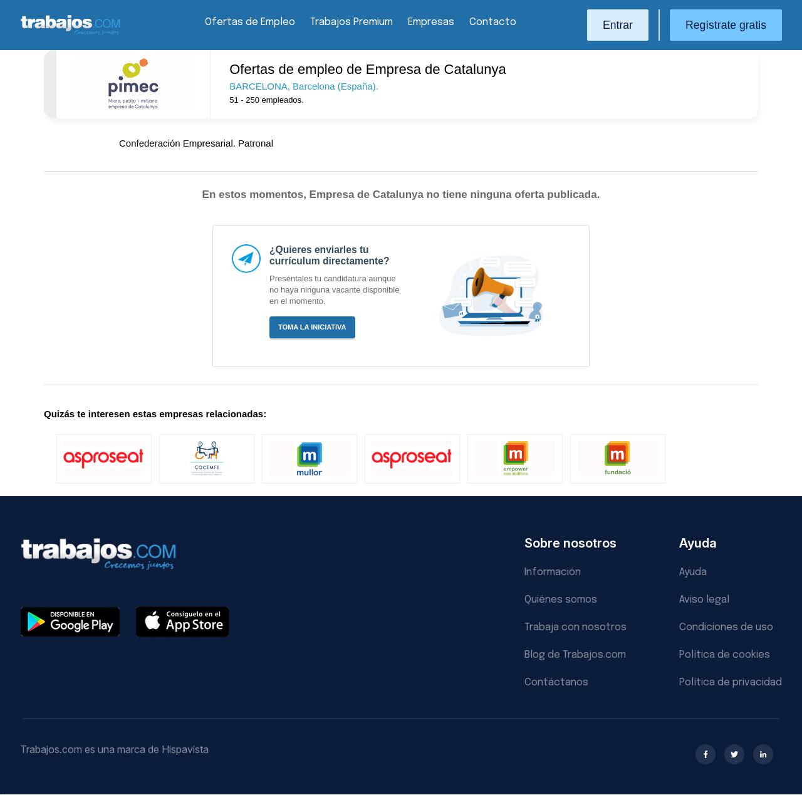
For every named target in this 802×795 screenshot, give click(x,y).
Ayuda (693, 572)
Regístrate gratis (725, 25)
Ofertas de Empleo (250, 22)
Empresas (431, 22)
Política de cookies (724, 655)
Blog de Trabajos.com (575, 655)
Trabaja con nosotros (575, 627)
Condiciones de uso (726, 627)
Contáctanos (556, 682)
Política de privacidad (730, 682)
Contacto (492, 22)
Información (552, 572)
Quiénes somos (560, 600)
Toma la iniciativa (312, 327)
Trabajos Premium (351, 22)
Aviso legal (704, 600)
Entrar (618, 25)
